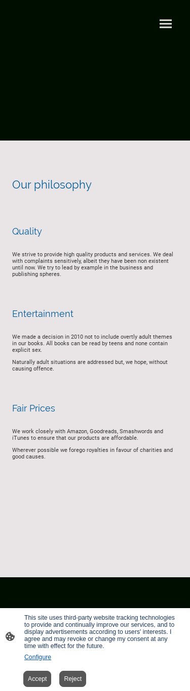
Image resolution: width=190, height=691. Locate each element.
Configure (37, 657)
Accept (37, 678)
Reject (73, 678)
